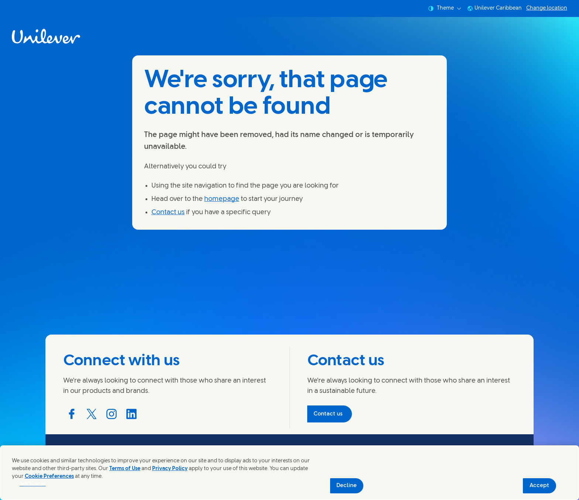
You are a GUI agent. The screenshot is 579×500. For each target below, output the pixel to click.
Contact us (168, 212)
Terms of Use (124, 469)
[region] (289, 472)
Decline (346, 486)
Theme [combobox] (444, 8)
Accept (539, 486)
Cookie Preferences (49, 476)
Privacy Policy (170, 469)
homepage (221, 199)
